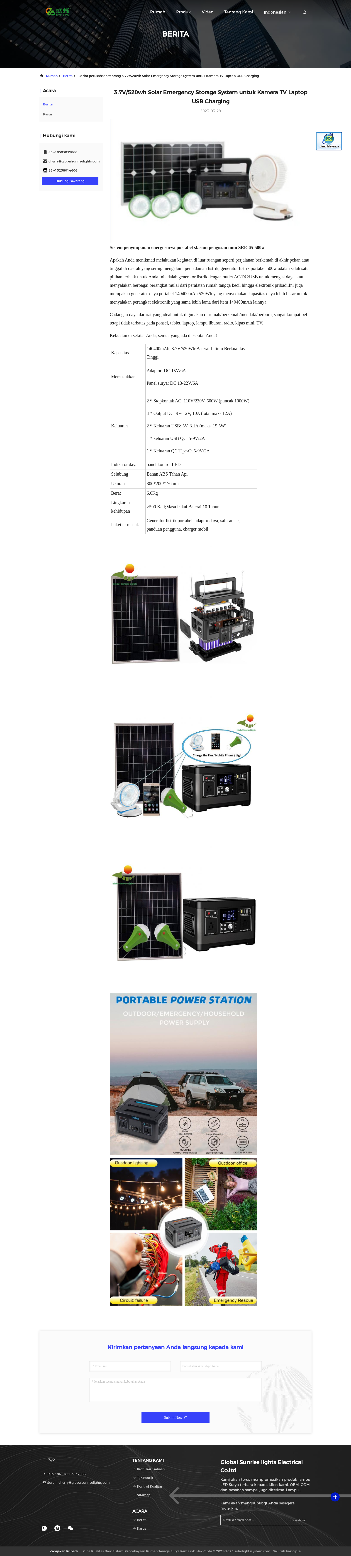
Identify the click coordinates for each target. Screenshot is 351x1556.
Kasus (47, 114)
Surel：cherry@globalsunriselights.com (76, 1483)
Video (207, 12)
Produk (183, 12)
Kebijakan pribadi (64, 1551)
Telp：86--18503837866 (64, 1474)
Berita (68, 76)
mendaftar (297, 1520)
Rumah (157, 12)
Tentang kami (238, 12)
